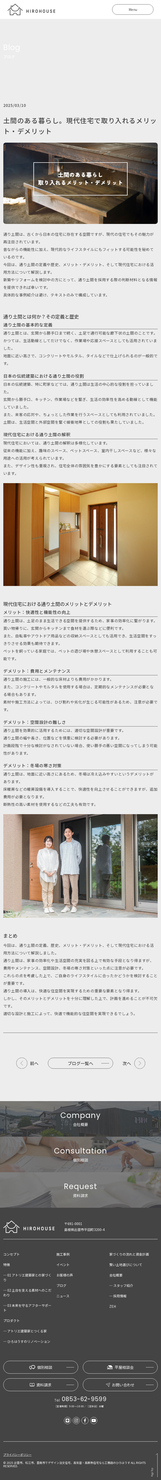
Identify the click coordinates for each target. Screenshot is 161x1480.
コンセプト (11, 1254)
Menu (133, 9)
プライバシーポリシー (17, 1454)
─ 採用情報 (118, 1296)
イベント (63, 1264)
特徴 (6, 1264)
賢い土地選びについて (125, 1264)
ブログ (61, 1285)
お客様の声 (64, 1275)
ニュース (62, 1296)
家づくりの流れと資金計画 (129, 1254)
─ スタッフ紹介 (121, 1285)
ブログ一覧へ (80, 1063)
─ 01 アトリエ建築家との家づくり (27, 1277)
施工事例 (63, 1254)
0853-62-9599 (84, 1399)
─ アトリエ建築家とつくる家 (25, 1331)
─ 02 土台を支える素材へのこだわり (27, 1292)
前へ (34, 1063)
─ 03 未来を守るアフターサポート (27, 1307)
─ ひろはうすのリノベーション (26, 1341)
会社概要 (116, 1275)
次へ (127, 1063)
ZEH (112, 1306)
